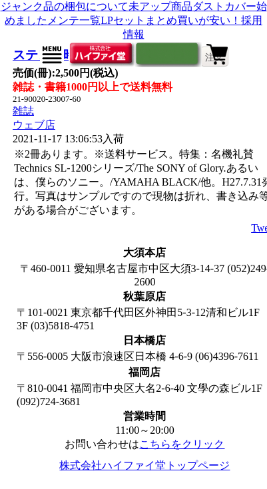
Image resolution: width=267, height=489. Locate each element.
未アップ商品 (160, 6)
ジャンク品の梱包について (65, 6)
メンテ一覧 (74, 20)
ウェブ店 (34, 124)
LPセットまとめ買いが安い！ (171, 20)
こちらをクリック (181, 444)
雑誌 (23, 110)
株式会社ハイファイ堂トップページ (144, 465)
